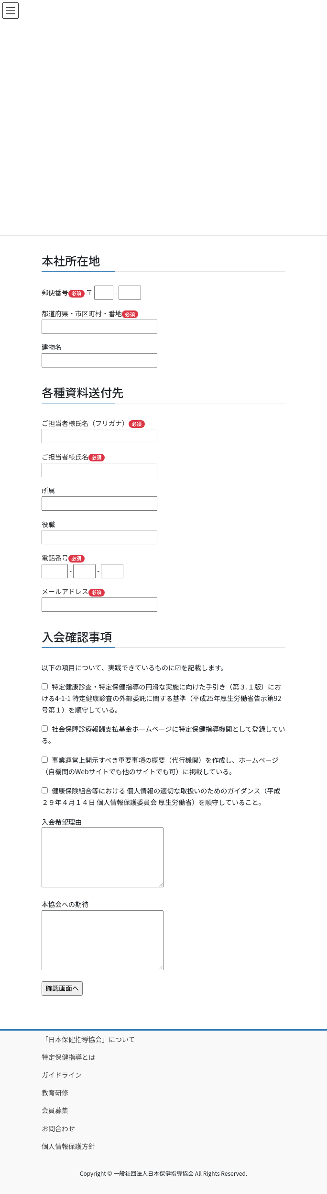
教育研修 (55, 1092)
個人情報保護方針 (68, 1146)
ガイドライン (62, 1074)
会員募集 (55, 1110)
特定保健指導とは (68, 1057)
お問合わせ (58, 1128)
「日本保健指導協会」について (88, 1039)
